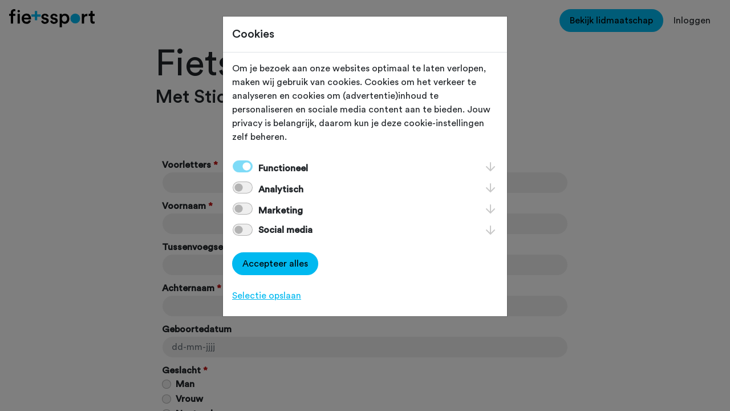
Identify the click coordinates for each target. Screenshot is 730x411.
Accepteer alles (275, 263)
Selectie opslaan (266, 295)
